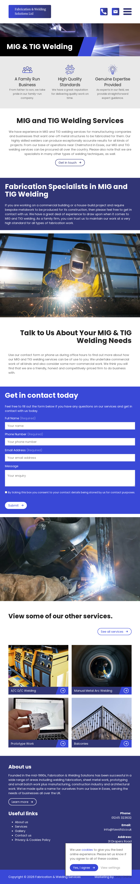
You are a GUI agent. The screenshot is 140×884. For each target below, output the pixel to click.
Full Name (20, 418)
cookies (87, 850)
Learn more (20, 802)
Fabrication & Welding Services (29, 11)
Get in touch (67, 163)
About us (21, 822)
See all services (112, 632)
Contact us (23, 835)
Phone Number (24, 434)
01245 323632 (122, 818)
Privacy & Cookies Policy (32, 840)
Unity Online (123, 877)
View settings (110, 868)
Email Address (23, 450)
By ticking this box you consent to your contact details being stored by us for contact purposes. (71, 492)
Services (21, 826)
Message (11, 466)
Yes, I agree (81, 868)
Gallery (20, 831)
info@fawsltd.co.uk (118, 829)
